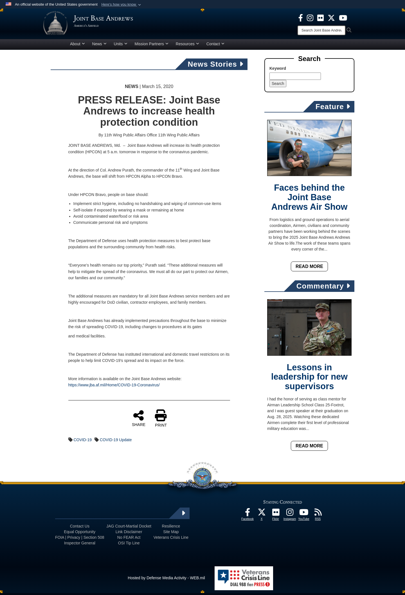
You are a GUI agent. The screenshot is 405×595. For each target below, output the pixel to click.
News (99, 46)
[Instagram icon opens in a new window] (310, 17)
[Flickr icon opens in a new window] (320, 17)
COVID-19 (82, 442)
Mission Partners (151, 46)
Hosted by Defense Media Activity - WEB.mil (166, 580)
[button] (121, 4)
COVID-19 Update (116, 442)
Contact (215, 46)
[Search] (321, 30)
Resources (187, 46)
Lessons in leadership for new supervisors (309, 378)
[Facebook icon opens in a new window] (300, 17)
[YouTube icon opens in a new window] (343, 17)
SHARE (138, 420)
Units (120, 46)
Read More (309, 268)
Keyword (277, 70)
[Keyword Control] (295, 78)
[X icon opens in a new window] (331, 17)
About (77, 46)
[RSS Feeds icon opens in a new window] (318, 515)
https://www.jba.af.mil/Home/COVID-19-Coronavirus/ (114, 387)
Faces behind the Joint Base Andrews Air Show (309, 199)
